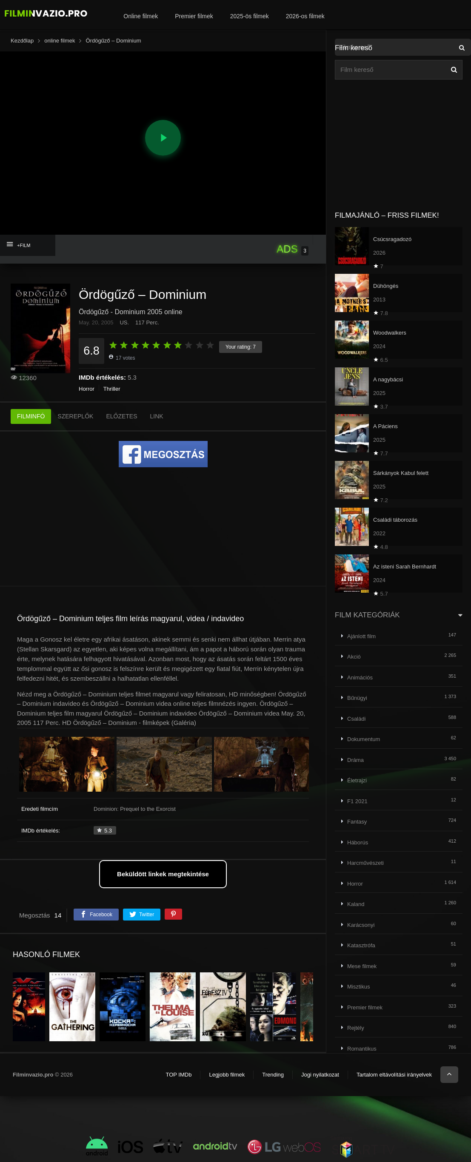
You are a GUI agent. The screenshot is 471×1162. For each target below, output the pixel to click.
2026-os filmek (305, 16)
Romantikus (362, 1049)
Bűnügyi (357, 698)
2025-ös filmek (249, 16)
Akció (354, 656)
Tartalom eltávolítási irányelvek (394, 1074)
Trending (273, 1074)
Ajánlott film (361, 636)
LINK (156, 416)
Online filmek (140, 16)
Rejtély (355, 1028)
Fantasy (357, 821)
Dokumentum (363, 739)
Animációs (360, 677)
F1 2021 (357, 801)
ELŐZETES (121, 416)
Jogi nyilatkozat (320, 1074)
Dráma (355, 760)
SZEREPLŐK (75, 416)
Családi (356, 719)
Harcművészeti (365, 863)
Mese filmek (362, 966)
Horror (86, 389)
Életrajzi (357, 780)
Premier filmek (194, 16)
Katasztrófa (361, 945)
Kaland (355, 904)
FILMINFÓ (31, 416)
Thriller (111, 389)
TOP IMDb (178, 1074)
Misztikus (358, 986)
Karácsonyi (360, 925)
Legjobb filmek (227, 1074)
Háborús (357, 842)
